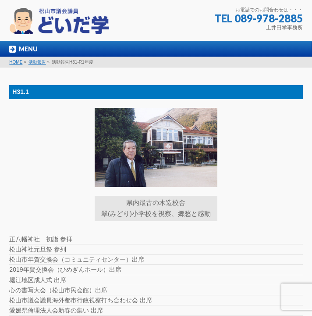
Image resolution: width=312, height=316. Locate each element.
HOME (15, 62)
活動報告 (37, 62)
